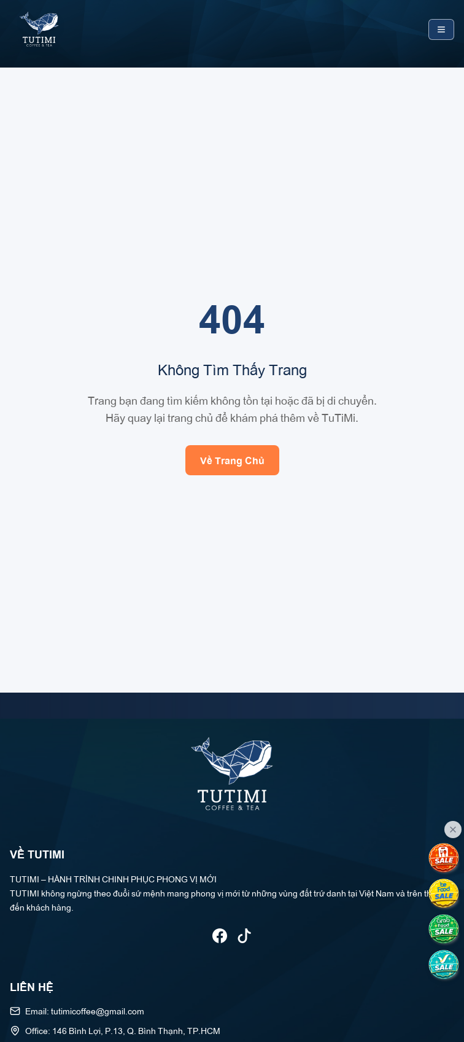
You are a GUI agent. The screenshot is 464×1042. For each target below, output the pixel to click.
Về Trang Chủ (232, 460)
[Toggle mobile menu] (441, 29)
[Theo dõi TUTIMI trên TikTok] (244, 935)
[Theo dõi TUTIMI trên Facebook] (219, 935)
